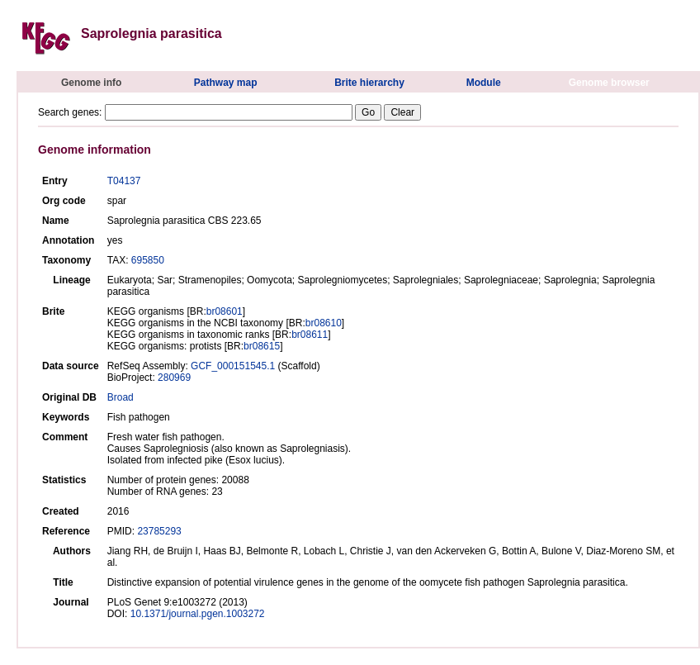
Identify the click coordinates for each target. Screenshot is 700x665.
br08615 (262, 346)
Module (483, 82)
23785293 (159, 531)
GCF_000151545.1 (233, 366)
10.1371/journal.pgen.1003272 (197, 614)
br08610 (323, 323)
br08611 (309, 334)
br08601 (224, 311)
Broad (120, 397)
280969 (174, 377)
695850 (147, 260)
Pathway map (226, 82)
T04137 (124, 181)
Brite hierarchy (369, 82)
